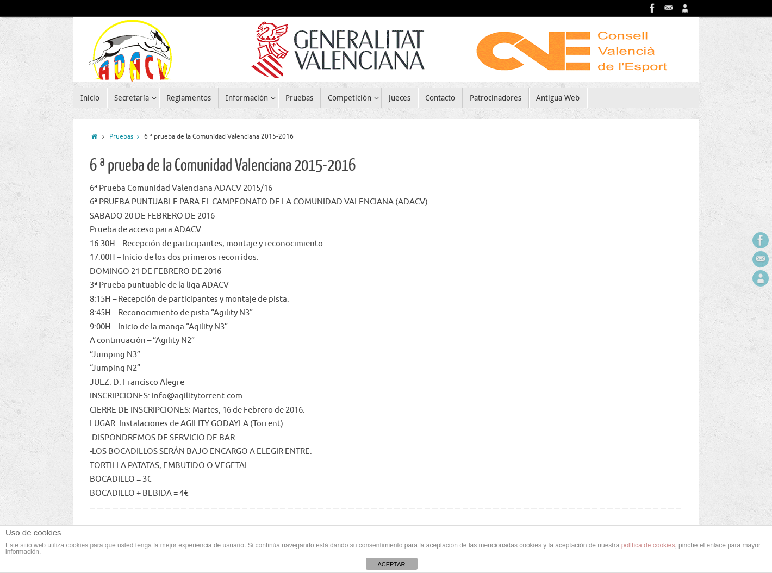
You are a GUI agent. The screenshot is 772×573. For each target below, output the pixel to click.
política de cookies (648, 545)
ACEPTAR (391, 564)
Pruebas (126, 137)
